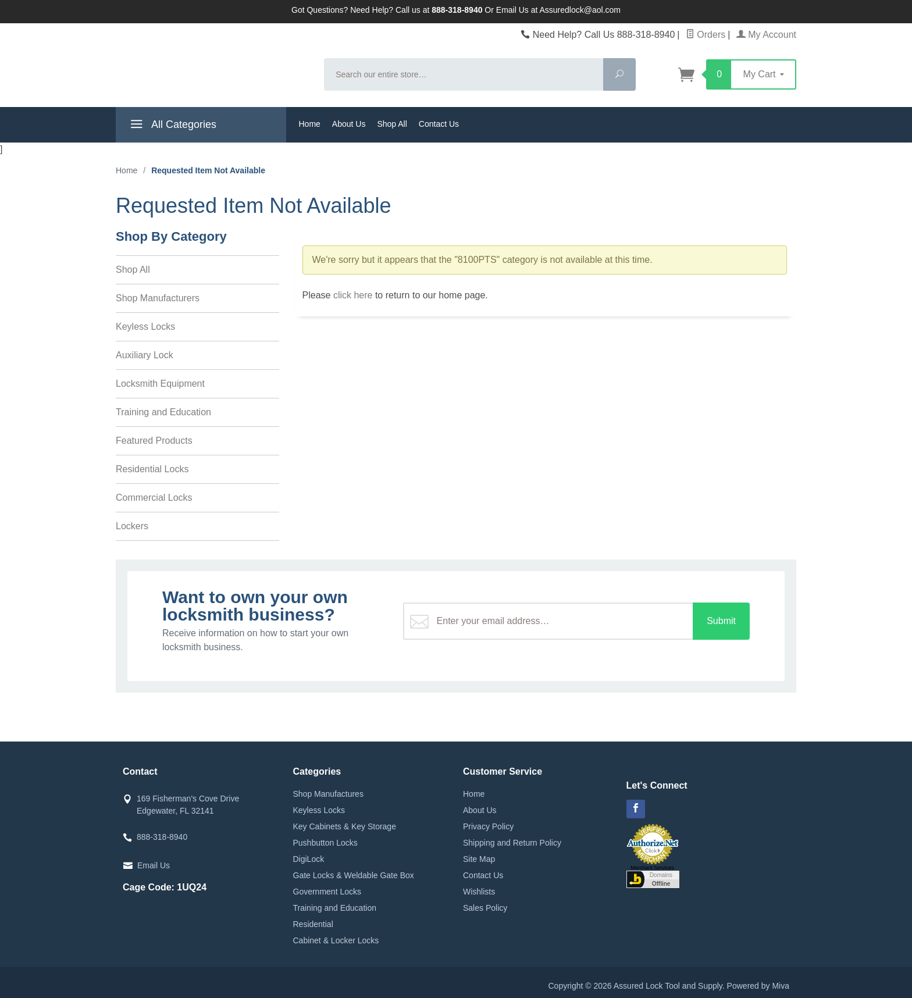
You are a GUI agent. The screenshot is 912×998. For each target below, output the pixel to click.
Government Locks (327, 891)
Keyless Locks (145, 327)
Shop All (392, 124)
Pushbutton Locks (325, 842)
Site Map (479, 859)
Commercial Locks (154, 497)
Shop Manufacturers (158, 298)
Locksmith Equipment (160, 383)
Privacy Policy (488, 826)
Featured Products (154, 440)
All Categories (171, 126)
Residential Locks (152, 469)
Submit (721, 621)
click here (353, 295)
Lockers (132, 526)
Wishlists (479, 891)
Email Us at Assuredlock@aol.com (558, 10)
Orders (705, 35)
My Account (766, 35)
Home (309, 124)
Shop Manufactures (328, 794)
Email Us (153, 865)
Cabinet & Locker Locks (336, 940)
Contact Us (439, 124)
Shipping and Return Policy (512, 842)
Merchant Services (652, 868)
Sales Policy (485, 908)
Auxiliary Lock (144, 355)
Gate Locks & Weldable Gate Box (353, 875)
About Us (349, 124)
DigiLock (309, 859)
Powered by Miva (758, 985)
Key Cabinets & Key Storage (344, 826)
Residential (313, 924)
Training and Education (163, 412)
